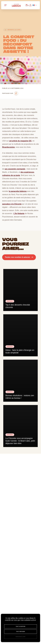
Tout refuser (20, 631)
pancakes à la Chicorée (12, 204)
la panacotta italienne (18, 191)
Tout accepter (20, 626)
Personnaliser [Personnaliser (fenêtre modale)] (20, 636)
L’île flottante (19, 213)
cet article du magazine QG (20, 141)
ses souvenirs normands (15, 169)
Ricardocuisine (8, 147)
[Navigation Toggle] (5, 5)
